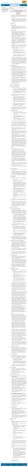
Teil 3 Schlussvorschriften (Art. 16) (5, 11)
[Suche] (13, 5)
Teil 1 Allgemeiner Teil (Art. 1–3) (5, 9)
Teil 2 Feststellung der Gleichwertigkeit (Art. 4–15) (7, 10)
